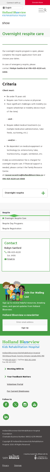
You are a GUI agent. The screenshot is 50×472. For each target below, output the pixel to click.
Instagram (25, 404)
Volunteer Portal (15, 384)
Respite (6, 212)
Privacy (5, 465)
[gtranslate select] (12, 8)
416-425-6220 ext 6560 (13, 179)
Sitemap (18, 465)
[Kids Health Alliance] (10, 456)
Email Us (11, 259)
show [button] (6, 23)
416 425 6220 (10, 359)
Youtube (34, 404)
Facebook (6, 404)
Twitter (15, 404)
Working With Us (15, 369)
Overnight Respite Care (15, 218)
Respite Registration (12, 228)
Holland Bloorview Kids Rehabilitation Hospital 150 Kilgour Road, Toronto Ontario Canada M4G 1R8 (23, 354)
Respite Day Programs (13, 223)
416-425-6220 (14, 252)
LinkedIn (6, 417)
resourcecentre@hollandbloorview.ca (24, 175)
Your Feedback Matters (19, 376)
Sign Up (25, 328)
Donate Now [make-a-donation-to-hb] (37, 2)
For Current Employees (18, 391)
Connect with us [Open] (13, 2)
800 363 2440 (30, 359)
